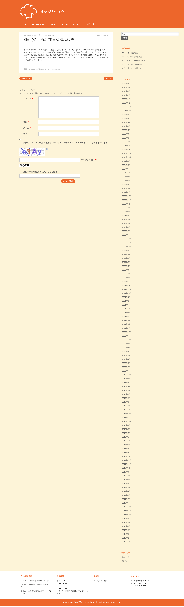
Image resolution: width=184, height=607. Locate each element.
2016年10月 (127, 515)
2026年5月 (126, 84)
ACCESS (77, 24)
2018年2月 (126, 453)
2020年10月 (127, 340)
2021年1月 (126, 328)
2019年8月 (126, 383)
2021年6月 (126, 309)
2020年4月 (126, 359)
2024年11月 (127, 153)
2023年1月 (126, 235)
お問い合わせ (92, 24)
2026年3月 (126, 91)
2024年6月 (126, 173)
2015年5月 (126, 526)
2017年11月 (127, 464)
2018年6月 (126, 437)
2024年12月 (127, 150)
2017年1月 (126, 503)
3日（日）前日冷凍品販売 (132, 57)
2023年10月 (127, 204)
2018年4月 (126, 445)
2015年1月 (126, 542)
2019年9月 (126, 379)
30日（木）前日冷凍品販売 (132, 64)
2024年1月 (126, 192)
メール (27, 128)
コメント (28, 98)
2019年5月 (126, 394)
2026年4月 (126, 87)
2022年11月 (127, 243)
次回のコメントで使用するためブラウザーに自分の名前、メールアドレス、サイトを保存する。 (66, 142)
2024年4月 (126, 181)
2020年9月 (126, 344)
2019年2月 (126, 406)
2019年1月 (126, 410)
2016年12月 (127, 507)
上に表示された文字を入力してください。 (42, 172)
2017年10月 (127, 468)
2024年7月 (126, 169)
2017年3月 (126, 495)
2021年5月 (126, 313)
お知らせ (125, 557)
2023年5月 (126, 219)
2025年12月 (127, 103)
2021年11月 (127, 289)
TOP (24, 24)
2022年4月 (126, 270)
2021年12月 (127, 286)
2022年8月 (126, 254)
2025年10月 (127, 111)
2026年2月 (126, 95)
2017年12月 (127, 460)
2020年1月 (126, 371)
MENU (53, 24)
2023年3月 (126, 227)
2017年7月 (126, 480)
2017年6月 (126, 484)
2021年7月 (126, 305)
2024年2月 (126, 188)
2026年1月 (126, 99)
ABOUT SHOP (38, 24)
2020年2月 (126, 367)
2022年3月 (126, 274)
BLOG (65, 24)
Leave (103, 35)
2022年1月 (126, 282)
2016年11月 (127, 511)
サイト (26, 134)
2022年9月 (126, 251)
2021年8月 (126, 301)
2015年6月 (126, 522)
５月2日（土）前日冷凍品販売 (133, 61)
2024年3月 (126, 185)
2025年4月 (126, 134)
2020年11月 (127, 336)
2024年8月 (126, 165)
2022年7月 (126, 258)
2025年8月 (126, 119)
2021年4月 (126, 317)
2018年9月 (126, 425)
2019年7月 (126, 386)
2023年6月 (126, 216)
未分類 (38, 69)
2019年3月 (126, 402)
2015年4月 (126, 530)
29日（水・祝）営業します (132, 68)
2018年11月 (127, 418)
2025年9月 (126, 115)
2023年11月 (127, 200)
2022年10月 (127, 247)
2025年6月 (126, 126)
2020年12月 (127, 332)
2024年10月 (127, 157)
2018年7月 (126, 433)
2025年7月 (126, 122)
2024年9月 (126, 161)
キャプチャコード (89, 160)
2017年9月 (126, 472)
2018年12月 (127, 414)
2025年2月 (126, 142)
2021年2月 (126, 324)
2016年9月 (126, 519)
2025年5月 (126, 130)
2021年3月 (126, 320)
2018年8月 (126, 429)
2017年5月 (126, 487)
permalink (56, 69)
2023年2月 (126, 231)
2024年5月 (126, 177)
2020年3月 (126, 363)
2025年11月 (127, 107)
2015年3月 (126, 534)
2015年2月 (126, 538)
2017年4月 (126, 491)
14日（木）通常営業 (130, 53)
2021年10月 (127, 293)
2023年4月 (126, 223)
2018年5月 (126, 441)
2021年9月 (126, 297)
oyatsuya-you (49, 35)
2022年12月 (127, 239)
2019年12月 (127, 375)
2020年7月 (126, 352)
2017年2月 (126, 499)
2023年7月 (126, 212)
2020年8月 (126, 348)
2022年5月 (126, 266)
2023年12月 (127, 196)
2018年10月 (127, 421)
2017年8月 (126, 476)
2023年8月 (126, 208)
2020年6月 (126, 355)
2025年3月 (126, 138)
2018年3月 (126, 449)
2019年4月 (126, 398)
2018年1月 (126, 456)
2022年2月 (126, 278)
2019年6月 (126, 390)
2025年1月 (126, 146)
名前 (26, 122)
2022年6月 (126, 262)
